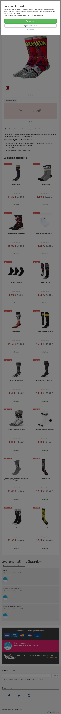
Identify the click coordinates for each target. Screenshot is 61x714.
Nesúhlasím (30, 30)
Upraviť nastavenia (30, 26)
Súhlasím (30, 21)
